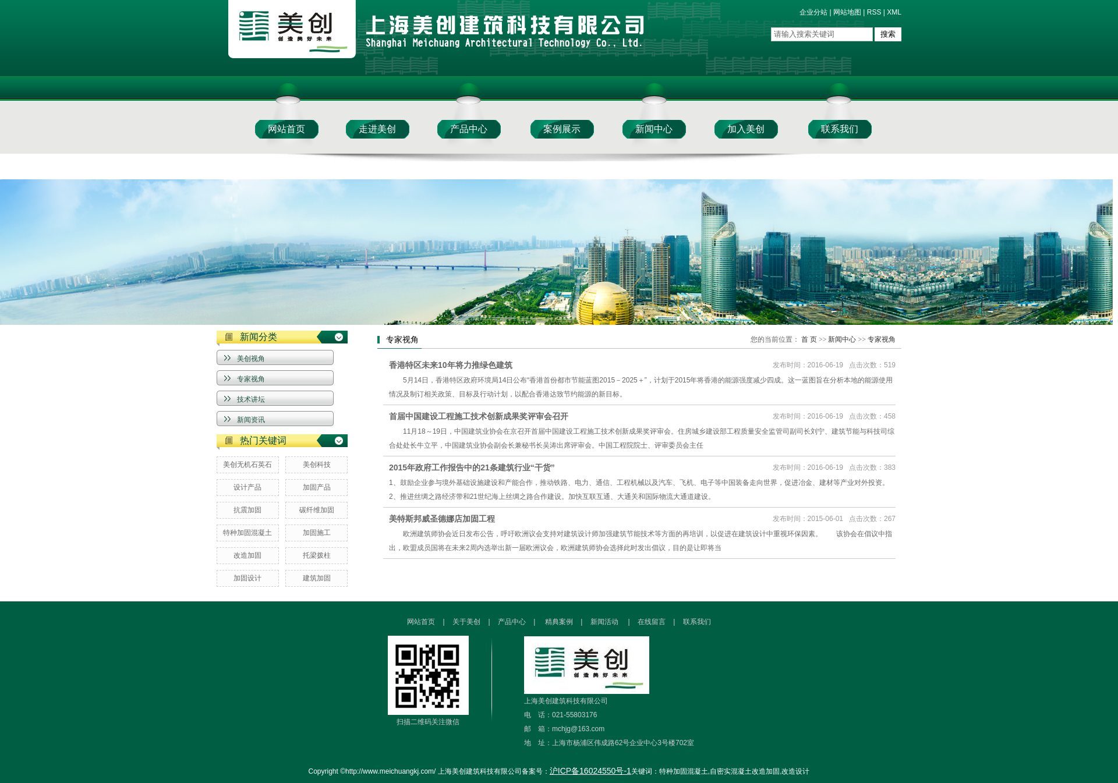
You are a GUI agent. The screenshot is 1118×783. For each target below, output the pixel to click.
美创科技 (317, 464)
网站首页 (286, 129)
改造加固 (247, 555)
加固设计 (247, 578)
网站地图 (847, 12)
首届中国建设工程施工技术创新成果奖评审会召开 (478, 416)
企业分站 (813, 12)
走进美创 (377, 129)
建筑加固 (317, 578)
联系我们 (839, 129)
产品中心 (468, 129)
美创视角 (251, 359)
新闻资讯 (251, 420)
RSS (874, 12)
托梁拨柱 (317, 555)
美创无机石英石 (247, 464)
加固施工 (317, 533)
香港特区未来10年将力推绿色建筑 (450, 365)
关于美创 (467, 622)
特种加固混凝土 (247, 533)
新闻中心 (654, 129)
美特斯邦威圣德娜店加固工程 (442, 518)
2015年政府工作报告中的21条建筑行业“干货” (472, 467)
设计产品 (247, 487)
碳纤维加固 (316, 510)
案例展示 (562, 129)
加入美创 (746, 129)
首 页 (809, 339)
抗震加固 (247, 510)
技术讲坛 (251, 399)
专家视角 (251, 379)
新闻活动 (605, 622)
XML (894, 12)
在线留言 (652, 622)
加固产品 (317, 487)
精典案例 (559, 622)
